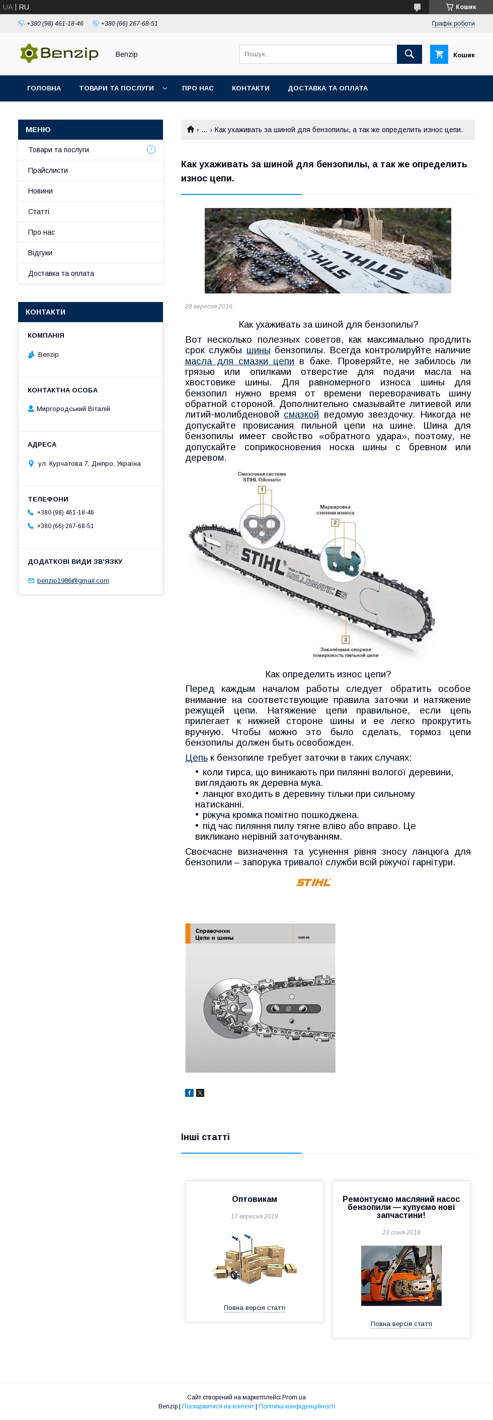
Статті (38, 212)
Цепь (196, 757)
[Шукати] (409, 54)
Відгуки (40, 253)
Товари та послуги (116, 88)
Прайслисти (48, 170)
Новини (40, 191)
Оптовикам (254, 1199)
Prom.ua (294, 1397)
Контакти (251, 88)
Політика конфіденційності (297, 1406)
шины (259, 350)
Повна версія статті (254, 1307)
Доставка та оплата (328, 88)
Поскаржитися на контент (218, 1406)
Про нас (198, 88)
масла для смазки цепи (239, 361)
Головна (44, 88)
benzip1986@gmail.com (73, 580)
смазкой (301, 414)
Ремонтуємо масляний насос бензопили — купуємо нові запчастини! (401, 1207)
